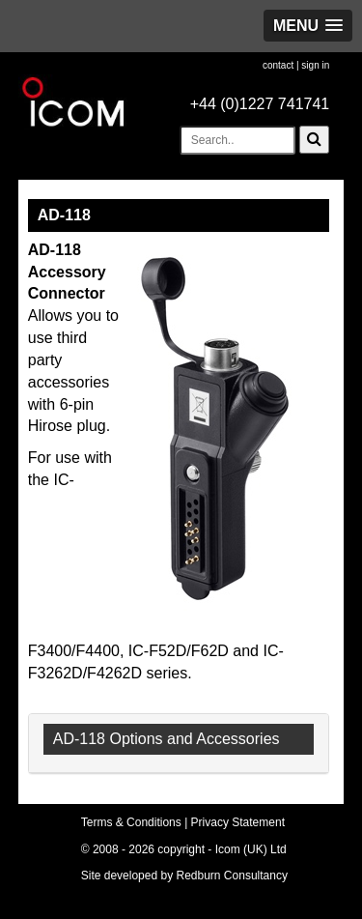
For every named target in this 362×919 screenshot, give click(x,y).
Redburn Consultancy (232, 875)
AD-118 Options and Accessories (166, 739)
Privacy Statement (238, 822)
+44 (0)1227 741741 (260, 104)
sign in (315, 65)
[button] (308, 26)
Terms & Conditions (131, 822)
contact (278, 65)
